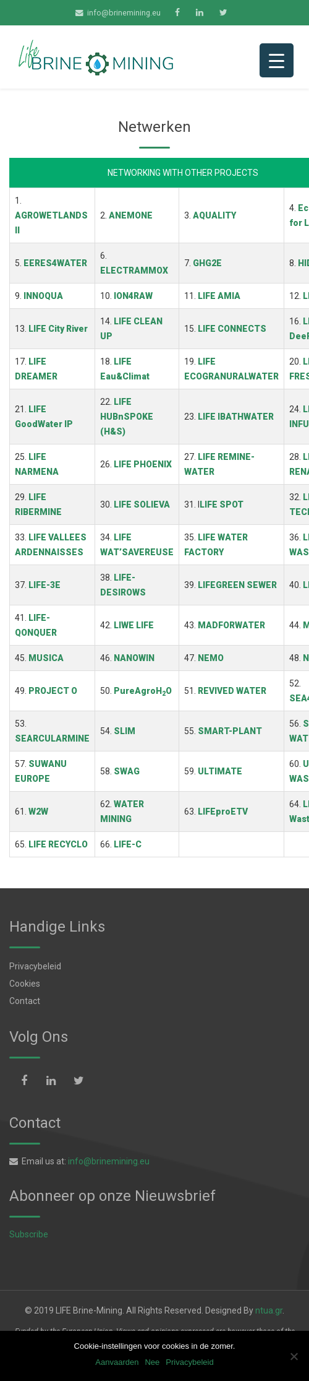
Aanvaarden (116, 1362)
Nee (152, 1362)
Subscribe (28, 1234)
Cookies (24, 984)
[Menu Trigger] (277, 60)
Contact (24, 1001)
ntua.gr (268, 1310)
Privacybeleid (35, 966)
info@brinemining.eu (124, 12)
